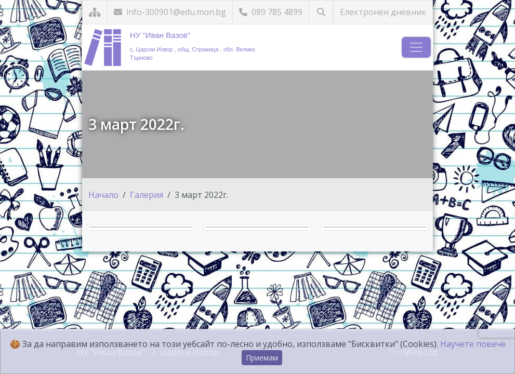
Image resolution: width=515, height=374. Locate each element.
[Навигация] (416, 47)
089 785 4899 (270, 12)
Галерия (146, 195)
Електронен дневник (383, 12)
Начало (103, 195)
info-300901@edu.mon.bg (170, 12)
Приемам (262, 358)
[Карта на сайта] (95, 12)
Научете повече (473, 344)
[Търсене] (321, 12)
